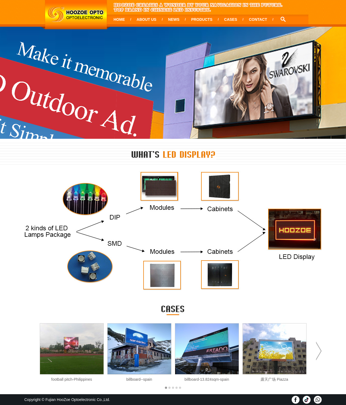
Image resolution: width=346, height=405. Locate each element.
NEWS (173, 19)
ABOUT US (146, 19)
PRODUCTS (201, 19)
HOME (119, 19)
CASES (230, 19)
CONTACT (258, 19)
